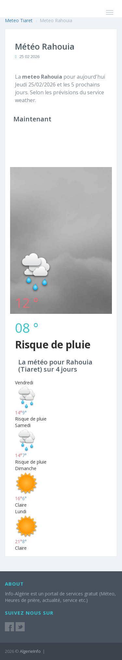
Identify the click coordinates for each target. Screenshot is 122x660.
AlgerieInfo (30, 651)
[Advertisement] (61, 190)
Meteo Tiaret (19, 20)
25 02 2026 (29, 56)
